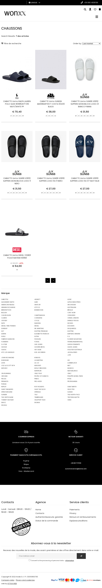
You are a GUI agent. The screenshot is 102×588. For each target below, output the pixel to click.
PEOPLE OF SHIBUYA (41, 376)
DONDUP (4, 328)
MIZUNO (4, 368)
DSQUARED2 (71, 328)
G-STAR (4, 344)
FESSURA (37, 339)
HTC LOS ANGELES (7, 352)
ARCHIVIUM (71, 305)
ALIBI (36, 302)
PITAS (69, 379)
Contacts (39, 513)
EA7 (2, 331)
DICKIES (70, 323)
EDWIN (3, 334)
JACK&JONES (72, 352)
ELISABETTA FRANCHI (41, 334)
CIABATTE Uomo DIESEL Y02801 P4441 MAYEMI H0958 (17, 266)
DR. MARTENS (39, 328)
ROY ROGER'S (39, 387)
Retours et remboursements (83, 517)
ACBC (69, 299)
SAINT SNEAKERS (7, 389)
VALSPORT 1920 (39, 400)
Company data (7, 580)
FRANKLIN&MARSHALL (75, 342)
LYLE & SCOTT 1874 (8, 365)
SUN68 (70, 392)
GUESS (3, 350)
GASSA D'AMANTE (73, 344)
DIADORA (37, 323)
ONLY (69, 373)
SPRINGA (37, 392)
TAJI (35, 394)
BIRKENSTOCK (6, 310)
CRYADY (4, 320)
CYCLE (36, 320)
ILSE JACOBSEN (39, 352)
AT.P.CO (37, 307)
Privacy (73, 513)
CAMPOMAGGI (39, 315)
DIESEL (36, 326)
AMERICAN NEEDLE (7, 305)
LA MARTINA (38, 360)
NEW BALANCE (72, 371)
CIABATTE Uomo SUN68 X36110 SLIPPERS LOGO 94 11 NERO (51, 189)
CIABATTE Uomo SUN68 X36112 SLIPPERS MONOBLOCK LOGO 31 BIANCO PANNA (85, 104)
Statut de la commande (46, 520)
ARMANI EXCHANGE (8, 307)
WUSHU (4, 405)
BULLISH (4, 313)
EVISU (3, 336)
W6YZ (3, 402)
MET (68, 365)
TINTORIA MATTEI (73, 397)
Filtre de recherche (11, 43)
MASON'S (37, 365)
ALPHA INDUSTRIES (73, 302)
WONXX (37, 402)
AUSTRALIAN (71, 307)
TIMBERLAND (38, 397)
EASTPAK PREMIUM (41, 331)
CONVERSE (38, 318)
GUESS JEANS (72, 347)
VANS (69, 400)
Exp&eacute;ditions (78, 520)
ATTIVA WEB (12, 583)
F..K (68, 336)
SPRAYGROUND (6, 392)
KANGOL (37, 357)
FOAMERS (4, 342)
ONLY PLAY (38, 373)
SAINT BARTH (71, 387)
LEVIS (3, 363)
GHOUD (4, 347)
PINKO (36, 379)
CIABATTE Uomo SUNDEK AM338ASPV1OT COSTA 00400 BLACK (51, 104)
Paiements (75, 509)
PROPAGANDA (72, 381)
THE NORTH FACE (73, 394)
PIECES (3, 379)
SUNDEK (4, 394)
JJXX (69, 355)
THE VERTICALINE (7, 397)
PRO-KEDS (38, 381)
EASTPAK (70, 331)
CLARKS (4, 318)
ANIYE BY (37, 305)
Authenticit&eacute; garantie (49, 517)
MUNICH (70, 368)
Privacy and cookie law (25, 580)
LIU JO (36, 363)
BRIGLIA (70, 310)
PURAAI (3, 384)
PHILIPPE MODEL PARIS (75, 376)
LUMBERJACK (72, 363)
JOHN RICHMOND (7, 357)
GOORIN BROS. (39, 347)
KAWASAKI (5, 360)
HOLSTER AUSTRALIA (74, 350)
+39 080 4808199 (91, 2)
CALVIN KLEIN (6, 315)
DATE (3, 323)
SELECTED (70, 389)
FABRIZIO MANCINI (7, 339)
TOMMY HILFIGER (7, 400)
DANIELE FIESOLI (73, 320)
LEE (68, 360)
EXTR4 (36, 336)
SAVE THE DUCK (40, 389)
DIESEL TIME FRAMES (8, 326)
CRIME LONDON (73, 318)
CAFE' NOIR (71, 313)
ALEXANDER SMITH (7, 302)
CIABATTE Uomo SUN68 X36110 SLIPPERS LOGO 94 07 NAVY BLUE (84, 192)
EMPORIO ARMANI (73, 334)
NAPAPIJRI (37, 371)
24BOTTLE (4, 299)
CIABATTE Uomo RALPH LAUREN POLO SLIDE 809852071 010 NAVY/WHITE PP (17, 104)
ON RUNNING (6, 373)
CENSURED (71, 315)
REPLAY (3, 387)
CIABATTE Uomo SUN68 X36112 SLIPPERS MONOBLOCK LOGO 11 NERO (17, 191)
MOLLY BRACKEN (40, 368)
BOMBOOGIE (38, 310)
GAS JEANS (38, 344)
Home (38, 509)
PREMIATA (4, 381)
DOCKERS (70, 326)
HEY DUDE (37, 350)
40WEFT (37, 299)
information (69, 560)
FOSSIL (36, 342)
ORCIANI (4, 376)
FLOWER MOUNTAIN (74, 339)
